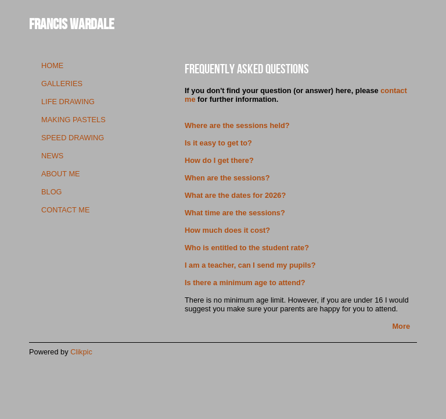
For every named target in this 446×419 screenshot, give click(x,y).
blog (51, 191)
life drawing (68, 101)
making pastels (73, 119)
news (52, 155)
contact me (65, 209)
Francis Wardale (71, 23)
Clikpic (81, 351)
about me (60, 173)
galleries (61, 83)
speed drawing (72, 137)
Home (52, 65)
